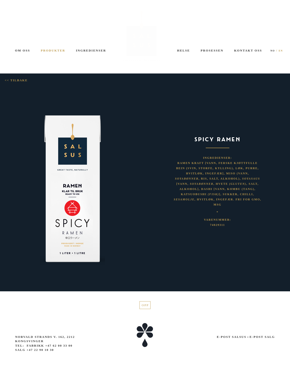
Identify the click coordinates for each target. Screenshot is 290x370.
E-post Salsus (231, 337)
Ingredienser (91, 50)
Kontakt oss (248, 50)
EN (281, 50)
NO (272, 50)
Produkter (53, 50)
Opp (145, 305)
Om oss (22, 50)
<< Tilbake (16, 80)
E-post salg (261, 337)
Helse (183, 50)
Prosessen (212, 50)
